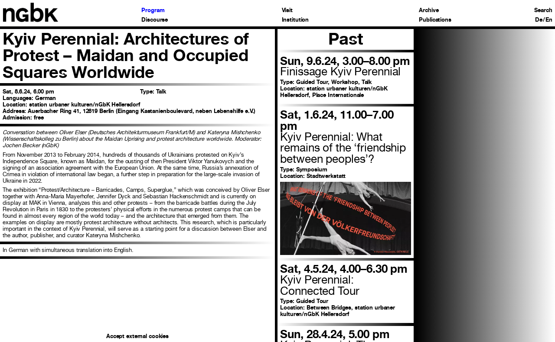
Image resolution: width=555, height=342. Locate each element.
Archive (428, 10)
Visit (287, 10)
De (538, 20)
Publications (435, 20)
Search (543, 10)
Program (152, 10)
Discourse (154, 20)
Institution (295, 20)
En (548, 20)
